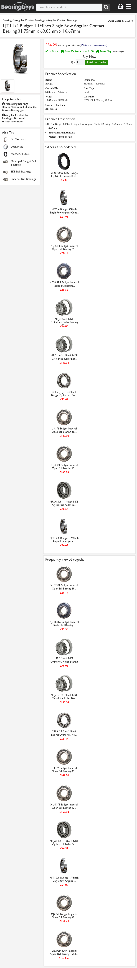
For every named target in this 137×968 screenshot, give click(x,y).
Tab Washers (18, 139)
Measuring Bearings (19, 107)
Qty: (73, 62)
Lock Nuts (17, 146)
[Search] (106, 7)
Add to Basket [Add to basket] (96, 62)
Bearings (8, 20)
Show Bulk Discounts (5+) (94, 45)
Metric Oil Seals (20, 154)
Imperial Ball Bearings (23, 179)
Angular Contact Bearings (30, 20)
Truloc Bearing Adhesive (62, 132)
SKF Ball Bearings (21, 171)
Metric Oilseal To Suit (60, 137)
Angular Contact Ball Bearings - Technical (15, 118)
